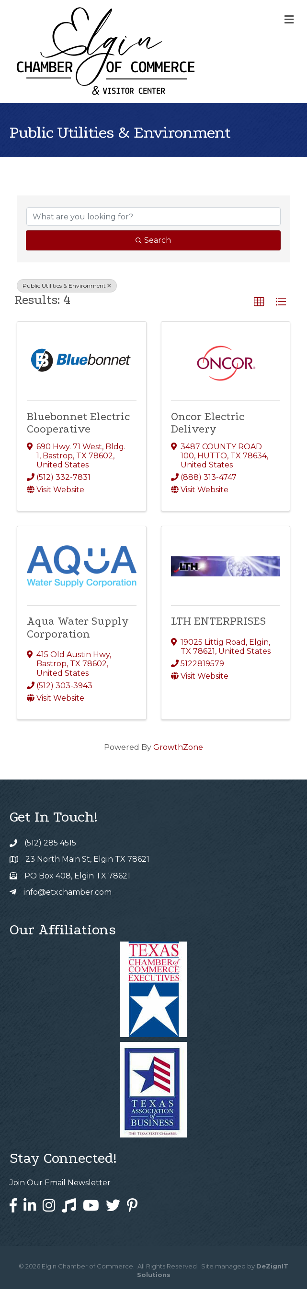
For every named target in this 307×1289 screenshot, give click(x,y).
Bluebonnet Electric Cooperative (78, 422)
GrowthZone (178, 747)
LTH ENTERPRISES (218, 621)
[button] (259, 302)
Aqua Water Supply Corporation (78, 627)
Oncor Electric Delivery (207, 422)
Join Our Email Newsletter (60, 1182)
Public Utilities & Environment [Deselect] (67, 285)
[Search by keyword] (153, 216)
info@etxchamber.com (67, 892)
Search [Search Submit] (153, 240)
